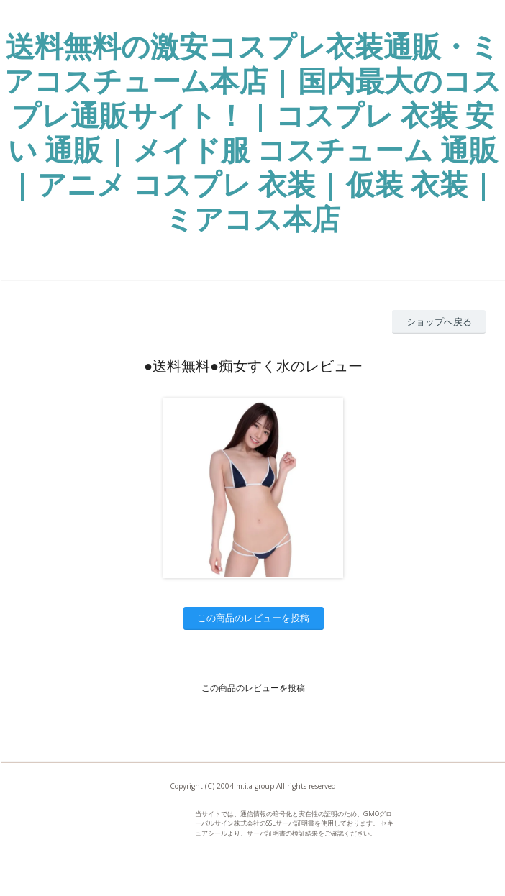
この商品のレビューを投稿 (253, 617)
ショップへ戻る (439, 321)
